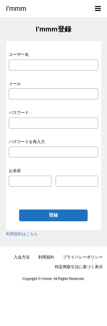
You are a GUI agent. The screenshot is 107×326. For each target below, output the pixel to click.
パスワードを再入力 (27, 141)
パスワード (19, 112)
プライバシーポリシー (83, 257)
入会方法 (22, 257)
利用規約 (46, 257)
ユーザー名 (19, 54)
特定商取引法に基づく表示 (79, 266)
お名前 (15, 170)
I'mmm (16, 8)
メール (15, 83)
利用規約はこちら (22, 234)
